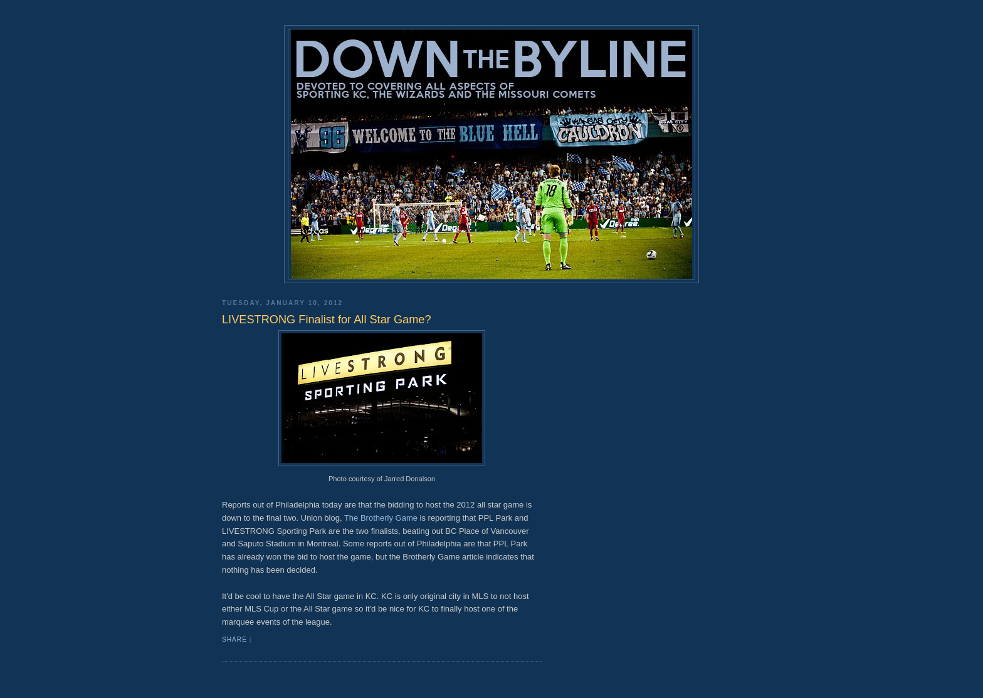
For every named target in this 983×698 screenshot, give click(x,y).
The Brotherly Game (381, 518)
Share (234, 639)
